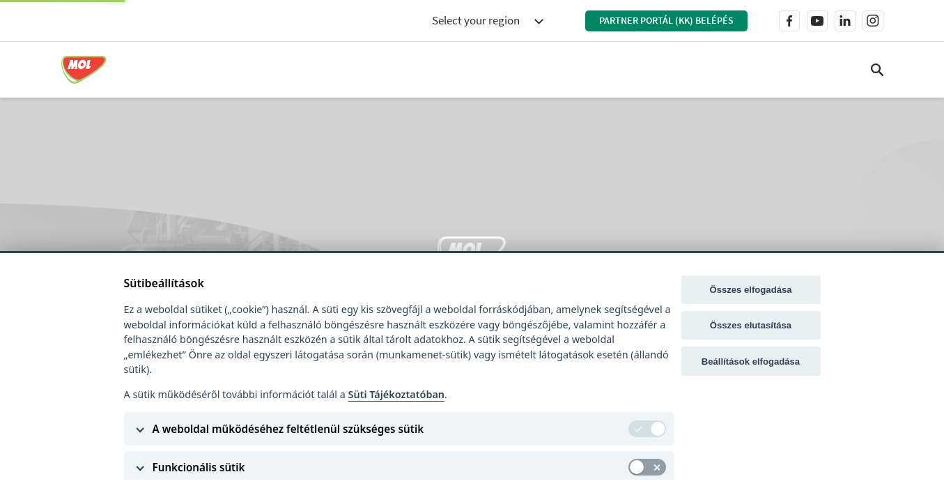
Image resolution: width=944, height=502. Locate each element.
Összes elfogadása (750, 289)
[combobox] (487, 21)
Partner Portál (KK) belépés (666, 20)
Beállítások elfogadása (751, 361)
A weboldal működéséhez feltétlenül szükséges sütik (288, 429)
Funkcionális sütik (199, 467)
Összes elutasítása (750, 325)
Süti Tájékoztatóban (396, 394)
